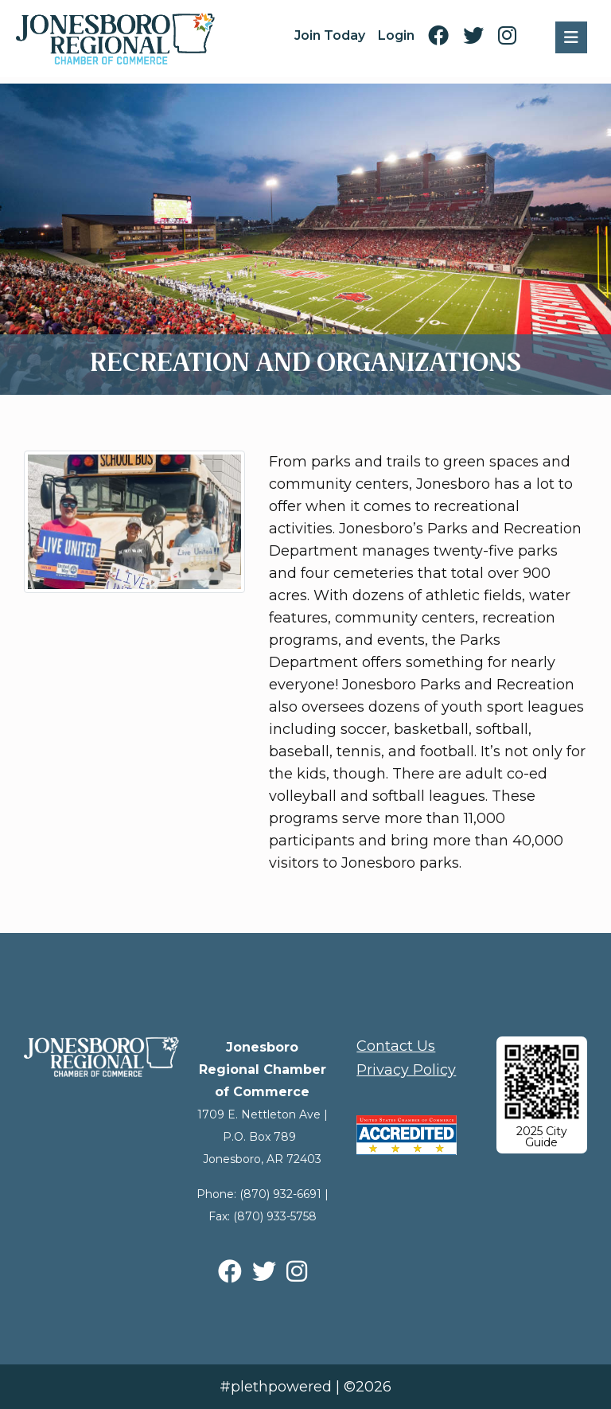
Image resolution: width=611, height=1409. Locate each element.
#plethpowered (276, 1386)
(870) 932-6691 (280, 1194)
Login (396, 35)
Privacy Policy (406, 1070)
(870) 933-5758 (275, 1216)
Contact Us (395, 1046)
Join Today (329, 35)
